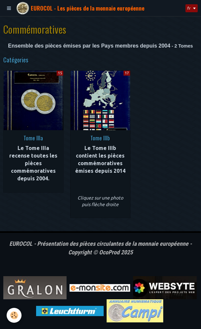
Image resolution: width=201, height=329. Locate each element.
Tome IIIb (100, 137)
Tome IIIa (33, 137)
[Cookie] (14, 315)
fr (189, 8)
